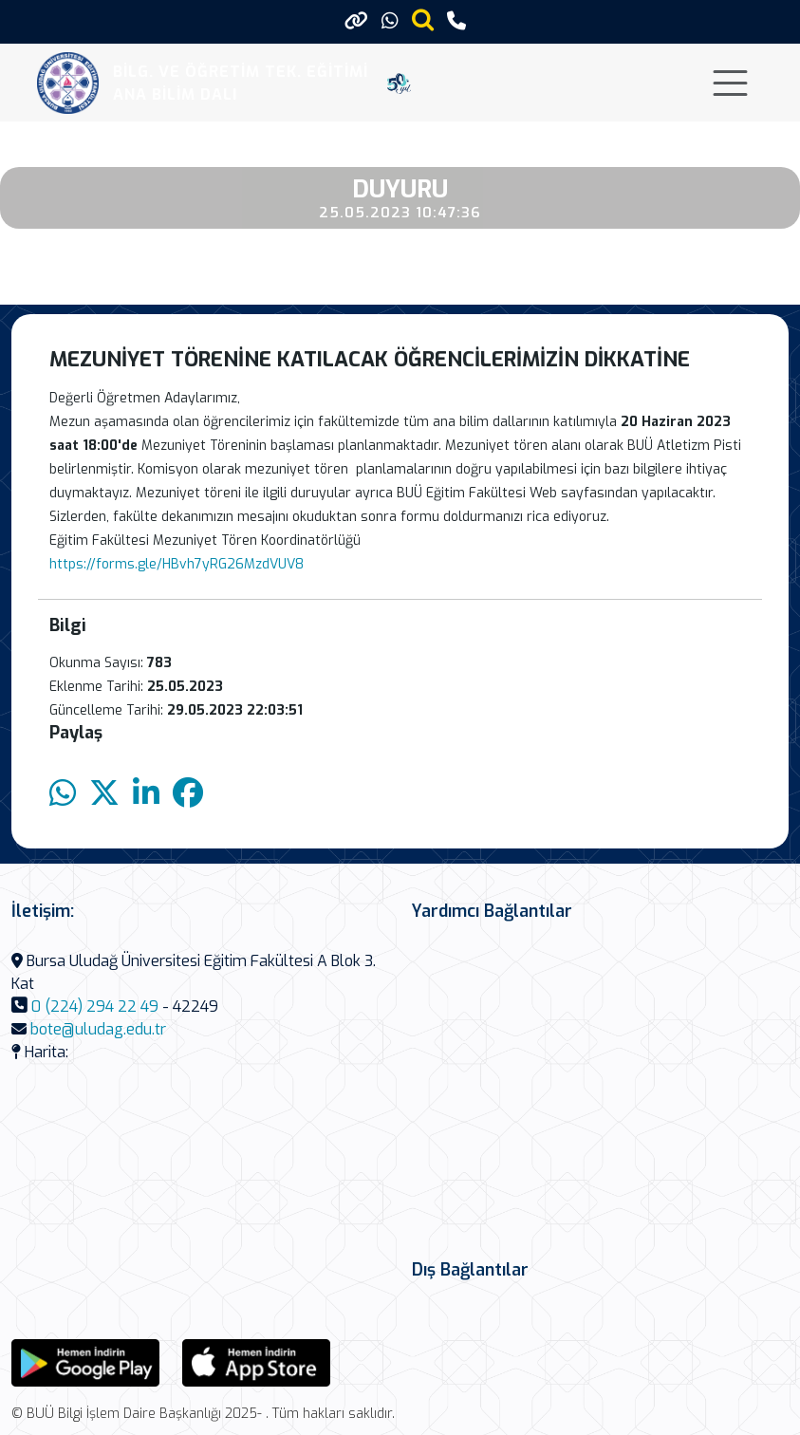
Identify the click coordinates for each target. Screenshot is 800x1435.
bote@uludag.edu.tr (98, 1029)
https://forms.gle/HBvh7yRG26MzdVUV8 (176, 564)
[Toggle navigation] (730, 83)
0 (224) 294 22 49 (94, 1006)
